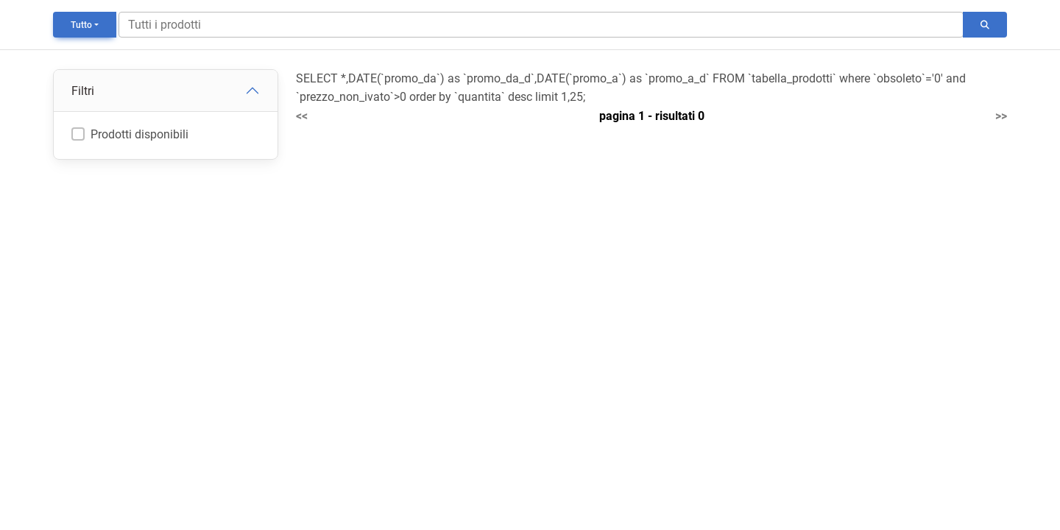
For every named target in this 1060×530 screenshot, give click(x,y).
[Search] (541, 25)
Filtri (82, 91)
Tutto (81, 25)
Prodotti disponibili (139, 134)
